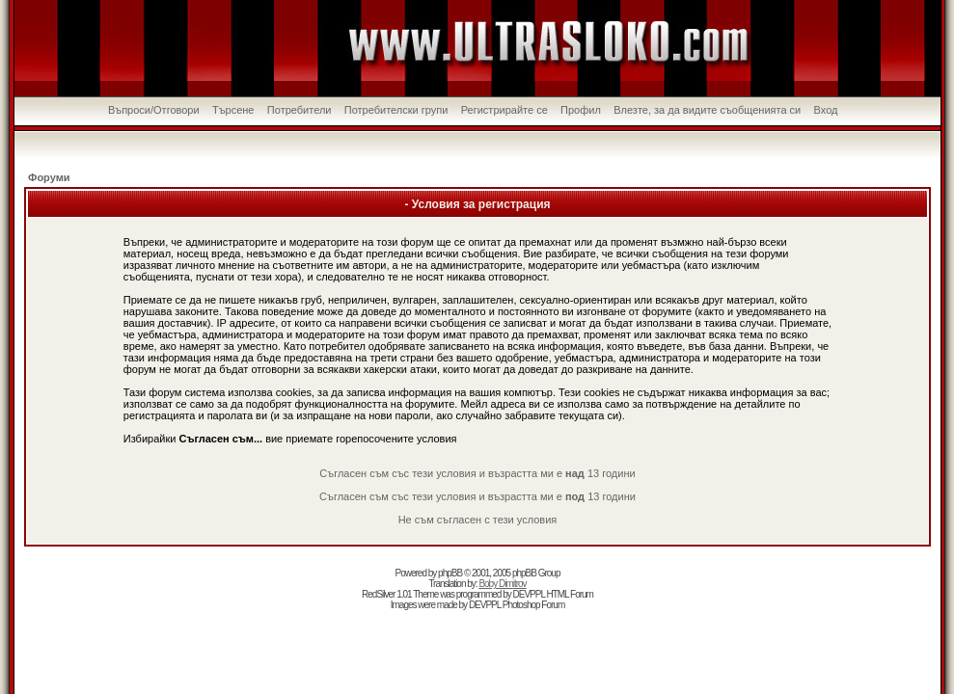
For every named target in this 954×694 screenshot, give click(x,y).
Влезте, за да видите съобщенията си (707, 110)
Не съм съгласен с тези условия (478, 519)
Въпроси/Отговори (154, 110)
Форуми (49, 177)
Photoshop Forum (534, 605)
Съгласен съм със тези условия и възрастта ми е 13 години (477, 473)
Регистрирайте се (504, 110)
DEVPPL (529, 594)
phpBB (450, 573)
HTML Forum (569, 594)
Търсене (233, 110)
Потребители (299, 110)
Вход (826, 110)
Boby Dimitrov (502, 583)
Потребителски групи (396, 110)
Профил (580, 110)
